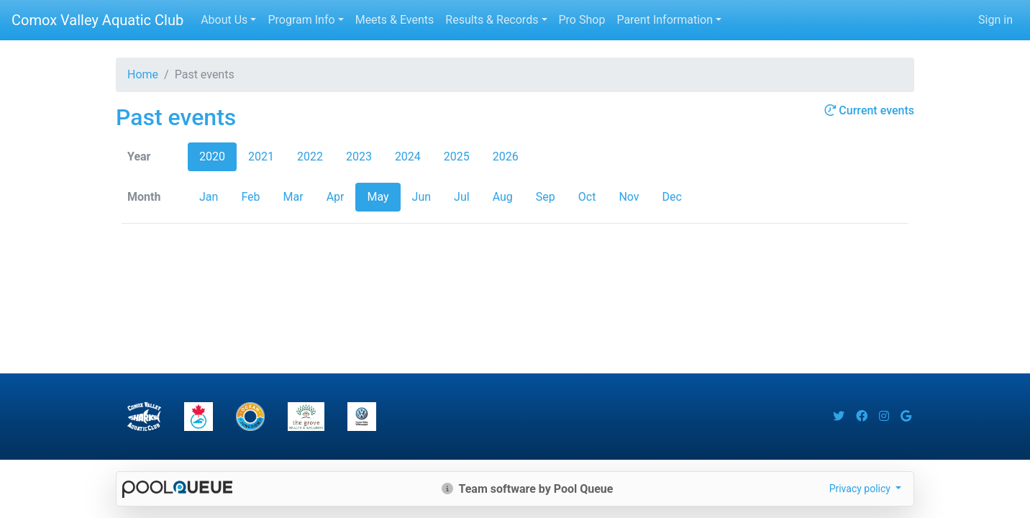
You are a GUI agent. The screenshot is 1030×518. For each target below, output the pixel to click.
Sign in (995, 20)
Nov (629, 197)
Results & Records (491, 20)
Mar (293, 197)
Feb (250, 197)
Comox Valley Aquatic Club (97, 20)
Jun (421, 197)
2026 (506, 156)
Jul (462, 197)
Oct (587, 197)
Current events (869, 110)
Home (142, 74)
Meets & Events (394, 20)
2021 (261, 156)
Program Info (301, 20)
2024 (408, 156)
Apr (336, 197)
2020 (212, 156)
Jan (208, 197)
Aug (503, 197)
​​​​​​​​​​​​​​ (361, 416)
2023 (359, 156)
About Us (224, 20)
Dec (672, 197)
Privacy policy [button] (861, 488)
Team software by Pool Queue (528, 489)
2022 (310, 156)
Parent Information (664, 20)
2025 (457, 156)
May (377, 197)
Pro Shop (582, 20)
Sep (545, 197)
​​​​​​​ (198, 416)
